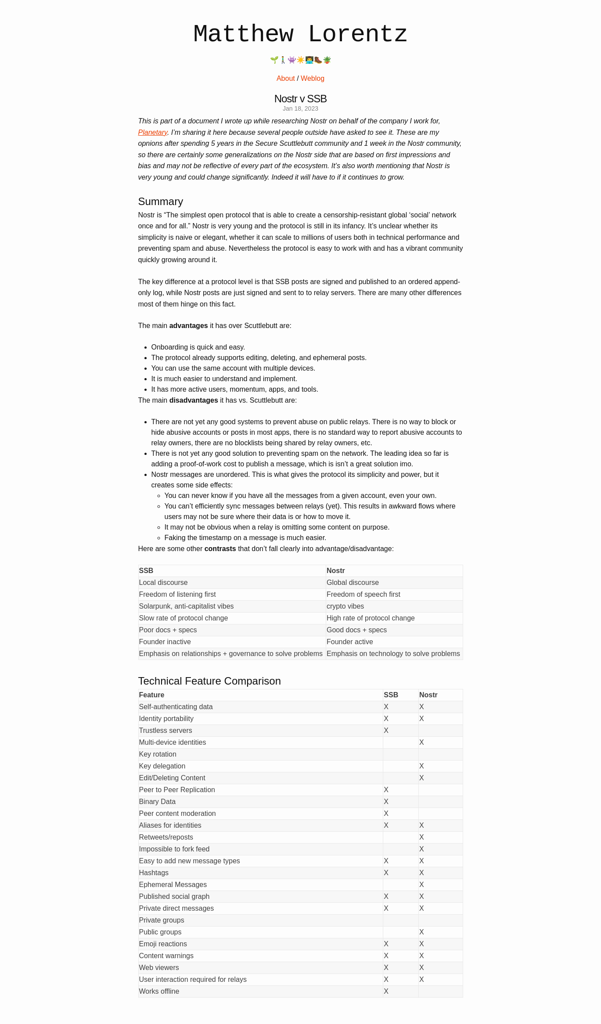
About (286, 78)
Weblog (312, 78)
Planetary (152, 132)
